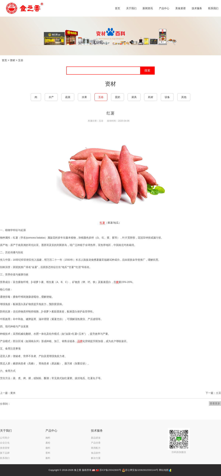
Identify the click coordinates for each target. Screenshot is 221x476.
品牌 (80, 341)
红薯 (102, 222)
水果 (84, 97)
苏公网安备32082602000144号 (141, 470)
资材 (12, 60)
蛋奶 (117, 97)
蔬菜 (67, 97)
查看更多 (215, 403)
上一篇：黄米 (7, 392)
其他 (183, 97)
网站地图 (164, 470)
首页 (4, 60)
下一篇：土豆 (213, 392)
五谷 (20, 60)
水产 (51, 97)
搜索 (147, 70)
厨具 (134, 97)
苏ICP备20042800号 (110, 470)
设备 (167, 97)
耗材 (150, 97)
